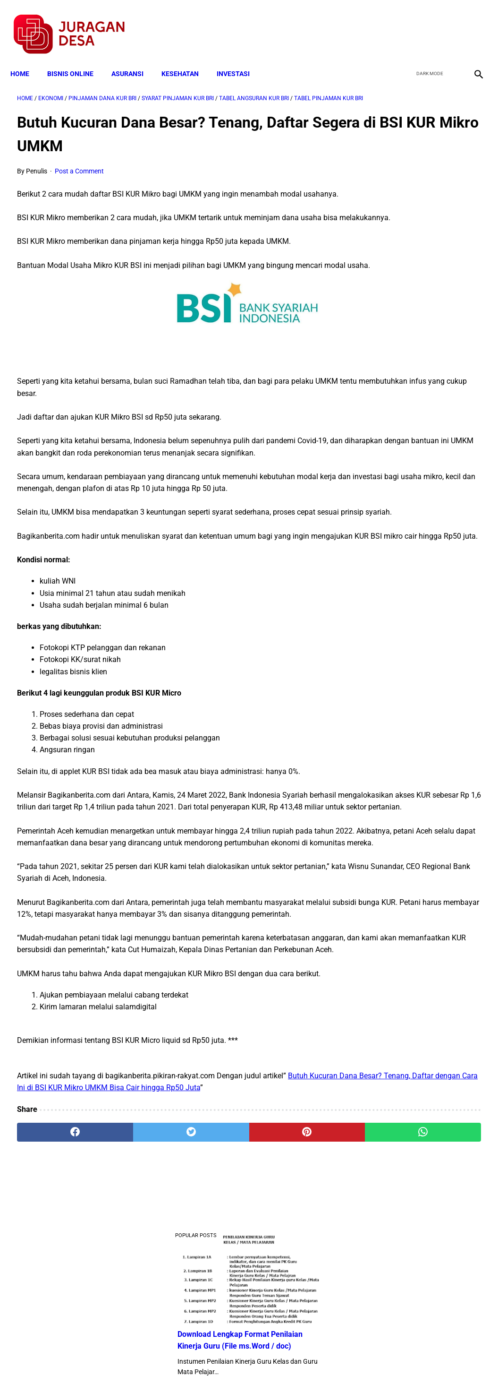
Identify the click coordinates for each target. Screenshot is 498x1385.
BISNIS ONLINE (77, 57)
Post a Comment (79, 170)
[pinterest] (210, 1274)
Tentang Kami (372, 1361)
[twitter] (426, 24)
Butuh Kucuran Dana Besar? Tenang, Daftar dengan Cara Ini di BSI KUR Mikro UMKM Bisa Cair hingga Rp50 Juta (163, 1218)
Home (26, 57)
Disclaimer (244, 1361)
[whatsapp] (288, 1274)
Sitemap (281, 1361)
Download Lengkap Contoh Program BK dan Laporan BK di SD (420, 251)
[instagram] (471, 24)
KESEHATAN (186, 57)
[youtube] (449, 24)
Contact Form (322, 1361)
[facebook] (404, 24)
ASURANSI (134, 57)
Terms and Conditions (137, 1361)
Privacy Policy (199, 1361)
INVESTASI (239, 57)
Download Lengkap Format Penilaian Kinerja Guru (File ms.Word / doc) (414, 181)
